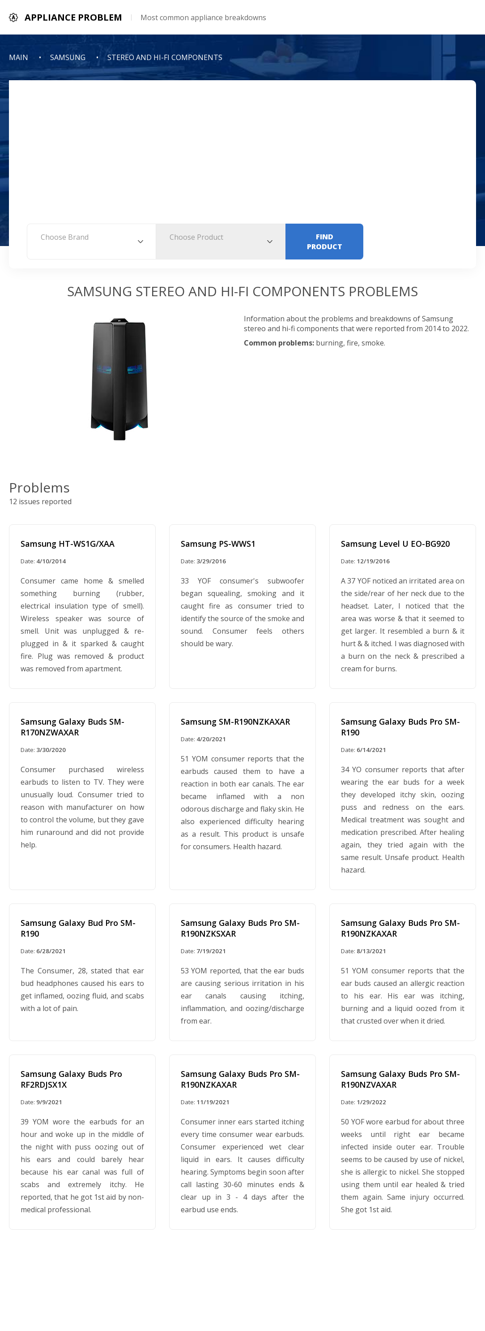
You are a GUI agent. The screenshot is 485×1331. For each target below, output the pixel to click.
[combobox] (91, 241)
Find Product (324, 241)
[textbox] (91, 237)
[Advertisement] (242, 156)
